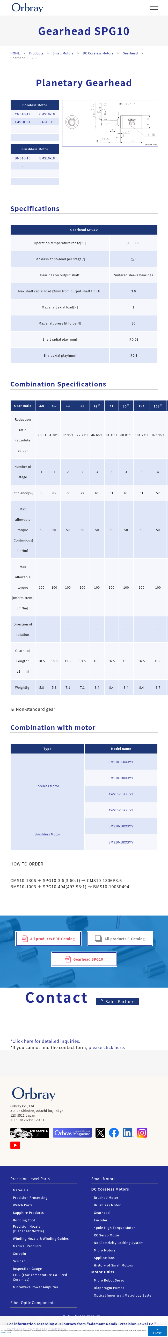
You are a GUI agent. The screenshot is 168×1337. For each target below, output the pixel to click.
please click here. (107, 1047)
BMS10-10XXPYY (121, 826)
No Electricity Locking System (119, 1242)
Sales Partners (121, 1001)
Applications (104, 1257)
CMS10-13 (22, 114)
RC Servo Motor (107, 1235)
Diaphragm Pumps (109, 1287)
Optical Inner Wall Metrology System (124, 1295)
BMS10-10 (22, 158)
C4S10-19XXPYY (121, 810)
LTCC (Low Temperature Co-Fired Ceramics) (40, 1277)
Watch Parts (23, 1205)
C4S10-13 (22, 121)
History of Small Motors (113, 1265)
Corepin (19, 1253)
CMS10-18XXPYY (121, 778)
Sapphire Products (28, 1212)
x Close (157, 1331)
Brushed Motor (106, 1197)
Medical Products (27, 1246)
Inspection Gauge (27, 1268)
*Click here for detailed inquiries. (45, 1041)
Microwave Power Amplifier (36, 1287)
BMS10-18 (47, 158)
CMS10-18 (47, 114)
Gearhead (78, 229)
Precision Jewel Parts (30, 1178)
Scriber (19, 1261)
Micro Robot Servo (109, 1280)
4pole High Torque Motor (114, 1227)
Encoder (101, 1220)
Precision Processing (30, 1197)
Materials (20, 1190)
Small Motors (103, 1178)
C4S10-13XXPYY (121, 794)
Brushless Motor (34, 149)
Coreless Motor (35, 105)
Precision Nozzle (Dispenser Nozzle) (28, 1228)
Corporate (114, 22)
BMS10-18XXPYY (121, 842)
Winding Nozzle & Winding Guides (41, 1238)
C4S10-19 (47, 121)
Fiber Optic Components (32, 1302)
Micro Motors (104, 1250)
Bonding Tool (24, 1220)
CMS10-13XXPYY (121, 761)
